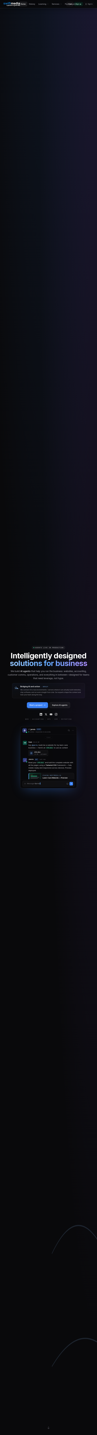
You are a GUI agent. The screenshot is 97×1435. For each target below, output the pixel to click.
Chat (70, 4)
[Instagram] (56, 714)
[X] (46, 714)
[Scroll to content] (48, 1428)
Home (23, 4)
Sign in (89, 4)
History (32, 4)
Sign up (78, 4)
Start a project (37, 705)
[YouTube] (51, 714)
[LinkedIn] (41, 714)
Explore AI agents (59, 705)
